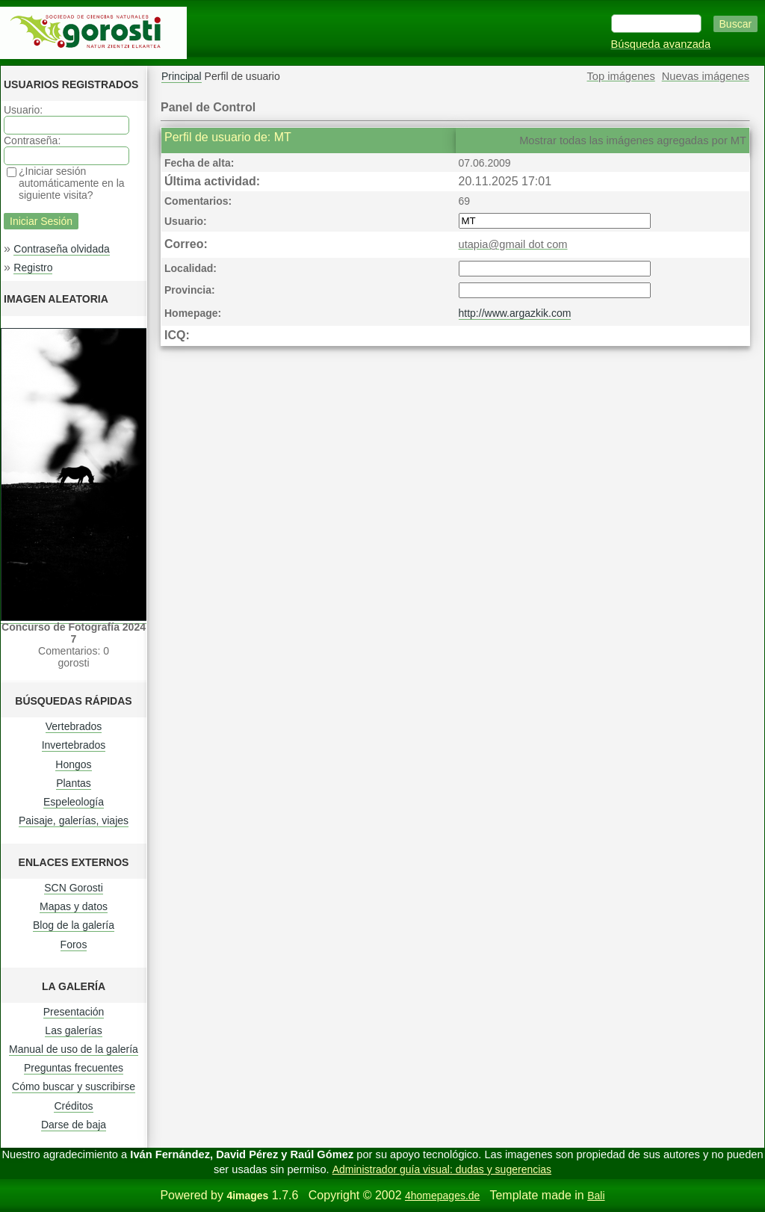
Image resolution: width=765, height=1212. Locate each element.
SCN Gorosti (73, 888)
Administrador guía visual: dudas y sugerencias (441, 1169)
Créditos (73, 1106)
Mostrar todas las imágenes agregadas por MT (632, 140)
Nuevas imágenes (705, 76)
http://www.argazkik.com (515, 313)
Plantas (73, 783)
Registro (32, 267)
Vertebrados (74, 726)
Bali (595, 1196)
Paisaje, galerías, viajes (73, 820)
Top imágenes (621, 76)
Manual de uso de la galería (73, 1049)
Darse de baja (73, 1125)
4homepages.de (442, 1196)
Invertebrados (74, 745)
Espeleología (73, 802)
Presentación (74, 1012)
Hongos (73, 764)
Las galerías (73, 1030)
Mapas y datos (74, 906)
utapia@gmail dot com (513, 244)
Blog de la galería (73, 925)
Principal (181, 76)
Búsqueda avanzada (661, 44)
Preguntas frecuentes (73, 1068)
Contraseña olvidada (61, 249)
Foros (74, 944)
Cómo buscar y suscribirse (73, 1086)
